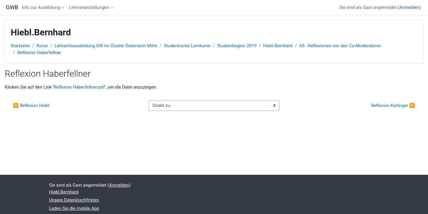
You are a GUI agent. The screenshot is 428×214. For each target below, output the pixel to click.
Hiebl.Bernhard (278, 45)
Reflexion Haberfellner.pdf (79, 87)
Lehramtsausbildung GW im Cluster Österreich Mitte (105, 45)
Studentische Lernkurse (187, 45)
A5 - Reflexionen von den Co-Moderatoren (340, 45)
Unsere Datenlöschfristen (74, 200)
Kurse (42, 45)
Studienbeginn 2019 (237, 45)
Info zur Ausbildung (41, 7)
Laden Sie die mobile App (74, 208)
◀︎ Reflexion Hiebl (31, 105)
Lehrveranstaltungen (89, 7)
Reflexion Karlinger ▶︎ (393, 105)
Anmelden (409, 7)
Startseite (20, 45)
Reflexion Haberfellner (39, 52)
